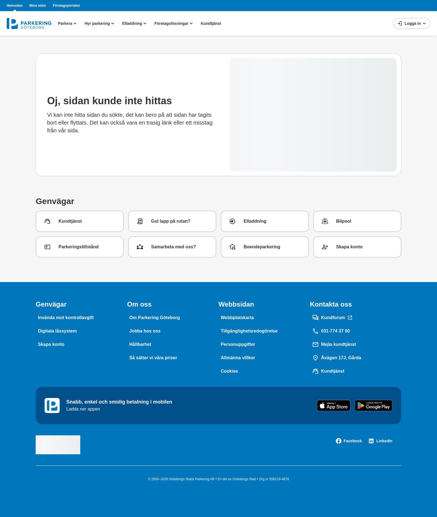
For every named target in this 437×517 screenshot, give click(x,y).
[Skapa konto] (51, 344)
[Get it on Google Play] (373, 405)
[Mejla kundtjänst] (334, 344)
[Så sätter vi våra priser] (153, 357)
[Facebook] (349, 441)
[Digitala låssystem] (57, 331)
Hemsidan (15, 6)
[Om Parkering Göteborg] (154, 317)
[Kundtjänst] (328, 371)
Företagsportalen (66, 6)
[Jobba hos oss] (145, 331)
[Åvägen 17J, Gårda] (336, 357)
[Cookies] (229, 371)
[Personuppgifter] (238, 344)
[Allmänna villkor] (238, 357)
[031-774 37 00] (331, 331)
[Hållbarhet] (140, 344)
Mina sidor (37, 6)
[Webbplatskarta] (237, 317)
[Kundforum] (332, 317)
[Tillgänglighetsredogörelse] (249, 331)
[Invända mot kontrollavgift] (66, 317)
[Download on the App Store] (334, 405)
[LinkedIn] (380, 441)
